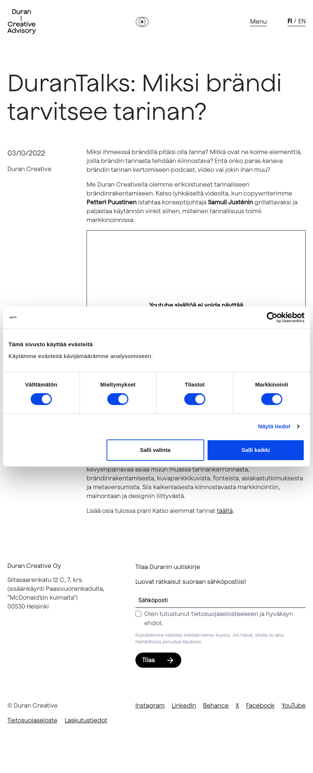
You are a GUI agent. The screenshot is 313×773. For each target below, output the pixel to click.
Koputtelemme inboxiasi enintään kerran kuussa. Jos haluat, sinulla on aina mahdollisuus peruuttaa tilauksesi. (209, 638)
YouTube (294, 705)
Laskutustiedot (86, 720)
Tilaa (158, 660)
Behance (216, 705)
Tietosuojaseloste (32, 720)
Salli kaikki (256, 450)
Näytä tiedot (274, 426)
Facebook (260, 705)
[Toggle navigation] (258, 22)
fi (289, 21)
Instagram (150, 705)
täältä (225, 510)
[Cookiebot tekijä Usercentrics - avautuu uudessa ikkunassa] (272, 317)
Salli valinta (155, 450)
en (302, 21)
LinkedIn (184, 705)
